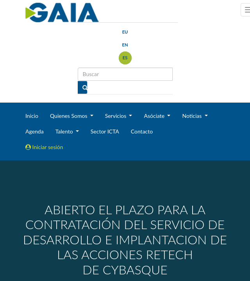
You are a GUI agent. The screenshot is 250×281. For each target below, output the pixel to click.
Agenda (34, 131)
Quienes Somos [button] (69, 115)
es (125, 57)
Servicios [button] (116, 115)
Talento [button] (65, 131)
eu (125, 31)
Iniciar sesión (44, 147)
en (125, 44)
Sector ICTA (105, 131)
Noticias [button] (192, 115)
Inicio (31, 115)
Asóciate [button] (155, 115)
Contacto (142, 131)
